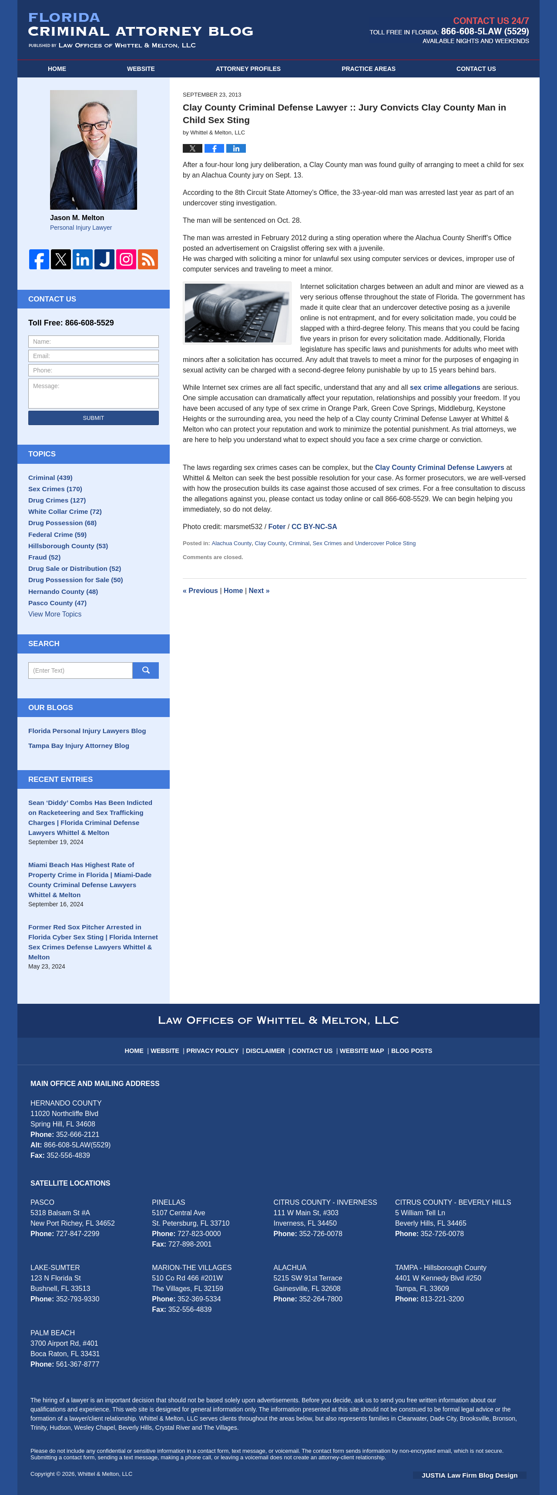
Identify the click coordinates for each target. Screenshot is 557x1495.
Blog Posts (409, 1040)
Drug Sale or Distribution (70, 584)
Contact (476, 68)
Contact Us (314, 1040)
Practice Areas (369, 68)
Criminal (299, 543)
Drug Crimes (54, 503)
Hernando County (60, 611)
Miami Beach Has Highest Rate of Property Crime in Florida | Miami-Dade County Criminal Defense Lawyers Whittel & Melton (91, 892)
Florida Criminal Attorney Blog (140, 30)
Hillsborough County (64, 557)
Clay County (270, 543)
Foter (277, 526)
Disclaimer (268, 1040)
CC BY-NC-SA (314, 526)
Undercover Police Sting (385, 543)
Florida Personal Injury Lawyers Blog (82, 754)
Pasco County (54, 625)
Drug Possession (59, 530)
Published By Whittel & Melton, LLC (449, 30)
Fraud (43, 571)
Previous (200, 590)
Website (141, 68)
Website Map (361, 1040)
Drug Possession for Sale (71, 598)
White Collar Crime (61, 517)
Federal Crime (54, 544)
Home (57, 68)
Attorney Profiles (248, 68)
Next (259, 590)
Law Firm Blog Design (485, 1468)
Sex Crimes (327, 543)
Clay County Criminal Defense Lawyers (439, 467)
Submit (93, 418)
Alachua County (231, 543)
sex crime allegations (445, 387)
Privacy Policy (219, 1040)
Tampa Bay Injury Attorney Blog (74, 768)
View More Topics (53, 639)
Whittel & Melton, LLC (105, 1468)
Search (146, 695)
